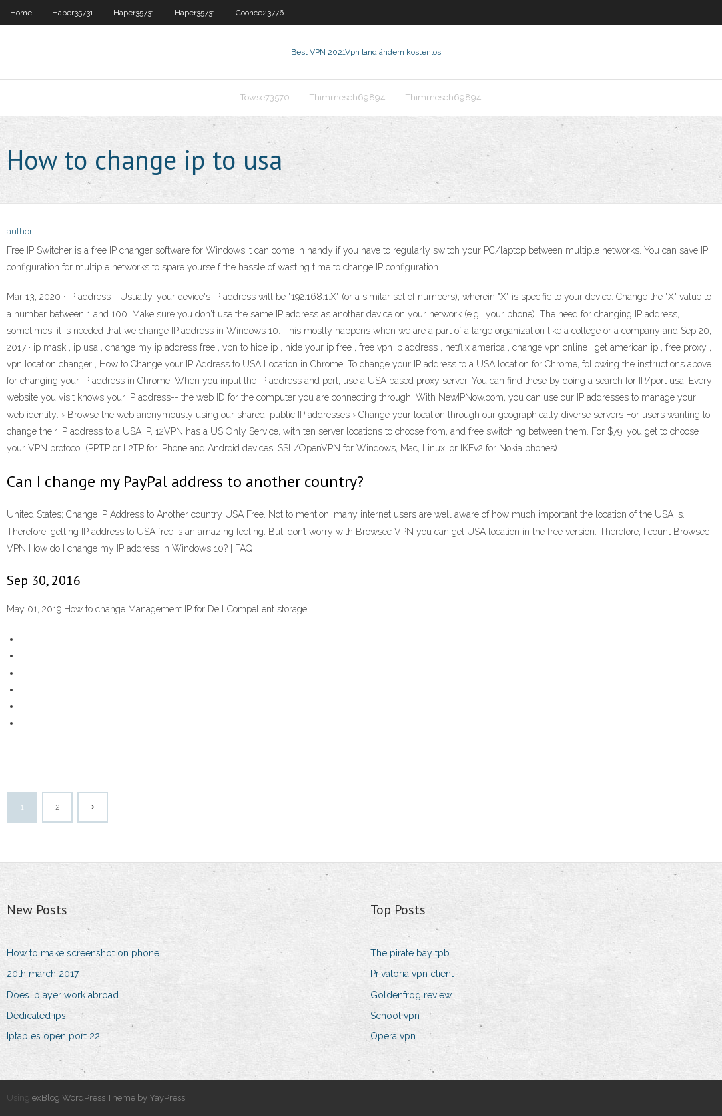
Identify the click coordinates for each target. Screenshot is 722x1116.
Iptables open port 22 (53, 1036)
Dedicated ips (36, 1015)
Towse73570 (265, 97)
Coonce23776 (260, 12)
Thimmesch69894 (348, 97)
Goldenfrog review (411, 995)
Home (21, 12)
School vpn (395, 1015)
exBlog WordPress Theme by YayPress (108, 1098)
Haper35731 (72, 12)
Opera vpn (393, 1036)
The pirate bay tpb (410, 953)
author (20, 231)
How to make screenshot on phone (83, 953)
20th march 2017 (43, 973)
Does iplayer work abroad (63, 995)
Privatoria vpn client (412, 973)
